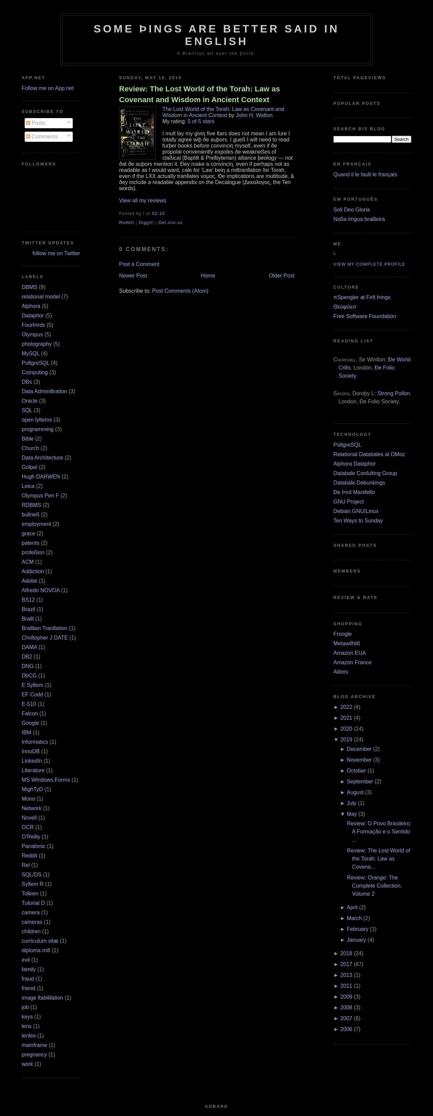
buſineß (30, 514)
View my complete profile (370, 264)
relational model (41, 296)
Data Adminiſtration (44, 391)
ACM (28, 562)
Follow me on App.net (48, 88)
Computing (35, 372)
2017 (346, 964)
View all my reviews (142, 200)
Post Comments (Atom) (180, 291)
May (352, 814)
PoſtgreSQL (35, 363)
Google (30, 723)
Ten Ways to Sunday (358, 520)
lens (26, 1026)
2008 (346, 1007)
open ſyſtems (37, 420)
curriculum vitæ (40, 941)
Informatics (35, 742)
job (25, 1007)
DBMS (29, 287)
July (351, 803)
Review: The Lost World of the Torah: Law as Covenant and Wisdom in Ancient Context (199, 94)
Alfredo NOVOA (41, 590)
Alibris (341, 672)
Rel (26, 865)
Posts (35, 123)
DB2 (27, 657)
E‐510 (29, 704)
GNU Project (349, 502)
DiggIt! (146, 222)
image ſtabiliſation (42, 998)
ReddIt (126, 222)
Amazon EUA (350, 653)
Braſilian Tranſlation (44, 628)
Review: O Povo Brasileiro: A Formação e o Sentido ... (379, 832)
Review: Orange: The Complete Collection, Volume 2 (374, 886)
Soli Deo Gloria (352, 210)
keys (27, 1017)
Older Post (282, 275)
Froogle (343, 634)
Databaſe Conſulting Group (365, 473)
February (357, 929)
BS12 (28, 600)
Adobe (29, 581)
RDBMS (31, 505)
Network (32, 808)
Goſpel (29, 467)
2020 (346, 729)
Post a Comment (139, 264)
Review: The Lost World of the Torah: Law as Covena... (378, 859)
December (359, 749)
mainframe (34, 1045)
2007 (346, 1018)
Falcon (30, 713)
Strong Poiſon (393, 393)
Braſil (28, 619)
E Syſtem (32, 685)
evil (26, 960)
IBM (26, 732)
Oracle (30, 401)
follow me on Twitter (56, 253)
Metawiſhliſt (347, 643)
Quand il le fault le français (365, 174)
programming (37, 429)
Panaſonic (33, 846)
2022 (346, 707)
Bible (28, 439)
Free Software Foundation (365, 316)
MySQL (31, 353)
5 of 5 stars (201, 121)
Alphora (31, 306)
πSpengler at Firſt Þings (362, 297)
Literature (33, 770)
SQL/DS (32, 874)
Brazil (28, 609)
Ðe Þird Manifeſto (354, 492)
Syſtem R (33, 884)
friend (28, 988)
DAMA (29, 647)
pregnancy (34, 1054)
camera (31, 912)
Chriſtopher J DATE (45, 638)
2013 (346, 975)
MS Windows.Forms (46, 780)
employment (36, 524)
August (355, 792)
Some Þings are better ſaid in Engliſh (217, 35)
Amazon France (353, 662)
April (352, 907)
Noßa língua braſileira (359, 219)
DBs (27, 382)
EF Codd (32, 694)
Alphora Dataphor (355, 464)
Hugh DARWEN (41, 476)
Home (208, 275)
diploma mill (36, 950)
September (360, 781)
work (27, 1064)
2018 (346, 953)
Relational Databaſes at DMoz (369, 454)
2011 (346, 986)
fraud (28, 979)
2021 (346, 718)
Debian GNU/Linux (356, 511)
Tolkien (30, 893)
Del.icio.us (171, 222)
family (29, 969)
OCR (28, 827)
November (359, 760)
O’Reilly (31, 837)
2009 (346, 997)
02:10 (158, 213)
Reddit (29, 855)
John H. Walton (254, 115)
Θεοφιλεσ (345, 307)
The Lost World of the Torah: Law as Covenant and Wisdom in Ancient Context (223, 112)
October (356, 771)
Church (30, 448)
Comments (42, 136)
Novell (29, 818)
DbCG (29, 675)
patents (30, 543)
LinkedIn (32, 761)
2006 (346, 1029)
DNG (28, 666)
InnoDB (31, 751)
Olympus (32, 334)
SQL (27, 410)
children (31, 931)
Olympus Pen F (40, 495)
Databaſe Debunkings (359, 483)
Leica (28, 486)
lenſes (29, 1036)
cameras (32, 922)
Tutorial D (33, 903)
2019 (346, 739)
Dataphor (33, 315)
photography (37, 344)
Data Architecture (42, 458)
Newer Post (133, 275)
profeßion (33, 552)
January (356, 940)
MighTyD (32, 789)
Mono (28, 799)
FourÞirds (33, 325)
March (354, 918)
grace (28, 533)
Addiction (33, 571)
